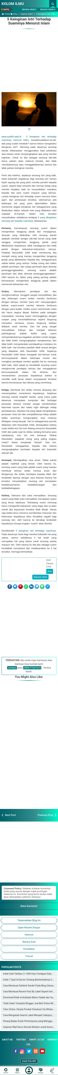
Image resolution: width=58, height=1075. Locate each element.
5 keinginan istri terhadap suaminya (35, 530)
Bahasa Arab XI (47, 9)
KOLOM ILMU (13, 4)
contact (12, 667)
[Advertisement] (29, 59)
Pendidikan (29, 949)
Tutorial (29, 956)
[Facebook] (9, 586)
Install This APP (29, 1061)
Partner (21, 1039)
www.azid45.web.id (11, 136)
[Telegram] (36, 586)
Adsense (29, 934)
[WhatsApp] (26, 586)
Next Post (10, 815)
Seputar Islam (40, 577)
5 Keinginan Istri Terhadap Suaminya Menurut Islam (29, 21)
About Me (7, 1039)
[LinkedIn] (31, 586)
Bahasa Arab (29, 941)
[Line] (42, 586)
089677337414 (32, 667)
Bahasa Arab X (29, 9)
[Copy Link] (47, 586)
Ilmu (49, 571)
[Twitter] (15, 586)
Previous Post (45, 815)
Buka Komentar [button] (29, 906)
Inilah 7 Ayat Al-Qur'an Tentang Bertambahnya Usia (29, 979)
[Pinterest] (20, 586)
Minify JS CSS (36, 1039)
